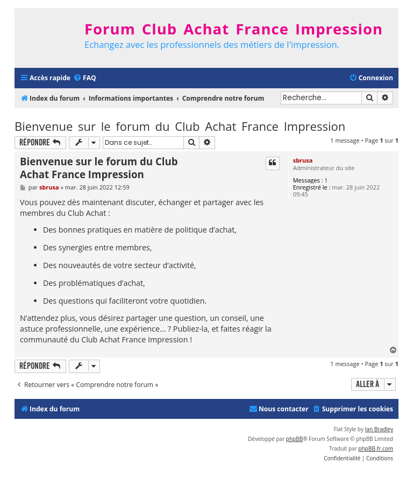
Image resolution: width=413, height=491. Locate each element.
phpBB (294, 439)
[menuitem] (84, 78)
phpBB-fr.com (375, 448)
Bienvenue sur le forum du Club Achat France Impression (180, 126)
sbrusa (303, 160)
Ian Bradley (379, 429)
